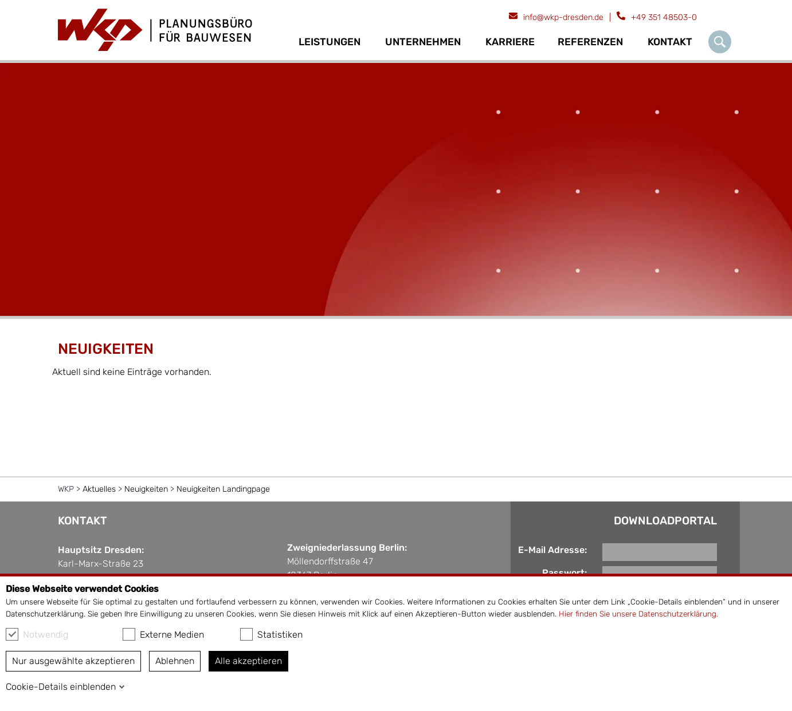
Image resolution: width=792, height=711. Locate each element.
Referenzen (590, 42)
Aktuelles (99, 489)
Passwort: (564, 572)
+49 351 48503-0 (664, 17)
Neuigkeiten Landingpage (223, 489)
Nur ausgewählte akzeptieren (73, 660)
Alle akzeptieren (248, 660)
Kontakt (670, 42)
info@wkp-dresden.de (563, 17)
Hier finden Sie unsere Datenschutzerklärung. (638, 613)
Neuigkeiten (146, 489)
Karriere (510, 42)
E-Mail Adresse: (552, 549)
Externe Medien (163, 634)
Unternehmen (423, 42)
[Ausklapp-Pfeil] (368, 42)
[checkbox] (12, 634)
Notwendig (37, 634)
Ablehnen (174, 660)
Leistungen (329, 42)
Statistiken (271, 634)
